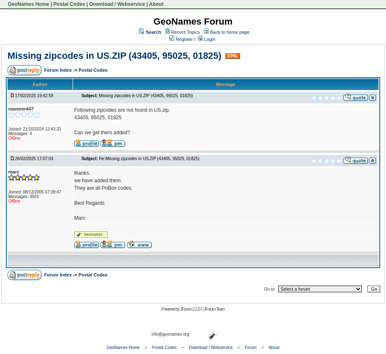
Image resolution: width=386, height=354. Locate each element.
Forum (251, 347)
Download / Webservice (117, 4)
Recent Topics (185, 32)
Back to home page (230, 32)
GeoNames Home (27, 4)
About (156, 4)
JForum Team (214, 309)
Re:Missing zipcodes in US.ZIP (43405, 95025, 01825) (149, 158)
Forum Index (58, 70)
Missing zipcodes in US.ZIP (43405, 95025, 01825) (114, 55)
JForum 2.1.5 (190, 309)
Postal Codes (69, 4)
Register (181, 39)
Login (207, 39)
